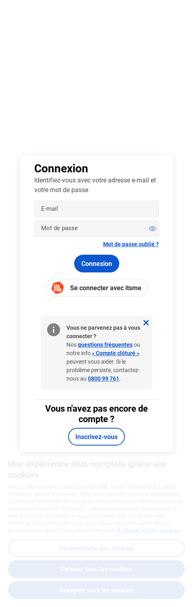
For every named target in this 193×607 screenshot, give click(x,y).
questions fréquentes (105, 344)
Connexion (96, 263)
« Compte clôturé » (115, 353)
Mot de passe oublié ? (131, 244)
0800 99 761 (103, 378)
